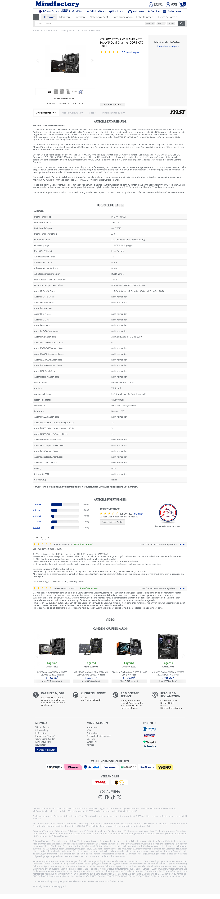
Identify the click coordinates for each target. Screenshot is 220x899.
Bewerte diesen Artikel (112, 521)
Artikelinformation (45, 112)
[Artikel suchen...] (106, 23)
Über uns (91, 738)
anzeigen (138, 513)
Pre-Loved (117, 11)
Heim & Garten (167, 17)
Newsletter (40, 744)
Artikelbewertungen (71, 112)
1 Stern (36, 527)
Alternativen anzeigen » (168, 46)
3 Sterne (37, 515)
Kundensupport (43, 741)
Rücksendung (41, 730)
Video (91, 112)
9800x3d (150, 23)
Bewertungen (129, 52)
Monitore (65, 17)
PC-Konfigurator (51, 11)
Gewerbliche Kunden (45, 738)
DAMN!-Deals (96, 11)
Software (80, 17)
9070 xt (160, 23)
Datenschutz (93, 733)
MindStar (75, 11)
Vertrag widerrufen (46, 749)
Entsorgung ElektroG (45, 736)
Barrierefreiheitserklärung (99, 736)
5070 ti (171, 23)
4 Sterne (37, 510)
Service (154, 11)
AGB (89, 730)
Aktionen (136, 11)
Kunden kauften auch (112, 112)
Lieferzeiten (40, 733)
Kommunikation (123, 17)
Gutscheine (172, 11)
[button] (36, 17)
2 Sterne (37, 521)
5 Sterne (37, 504)
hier (122, 881)
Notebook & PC (99, 17)
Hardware (49, 17)
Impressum (92, 727)
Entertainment (145, 17)
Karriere (90, 744)
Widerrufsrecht (42, 727)
